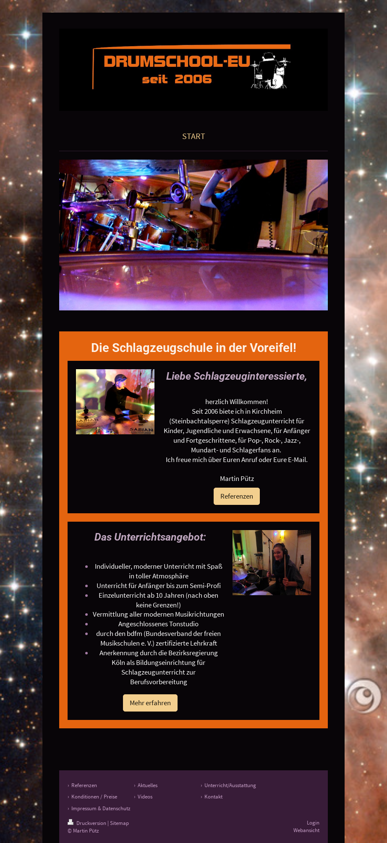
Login (313, 822)
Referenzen (236, 496)
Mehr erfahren (150, 702)
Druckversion (87, 823)
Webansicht (306, 830)
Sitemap (119, 823)
